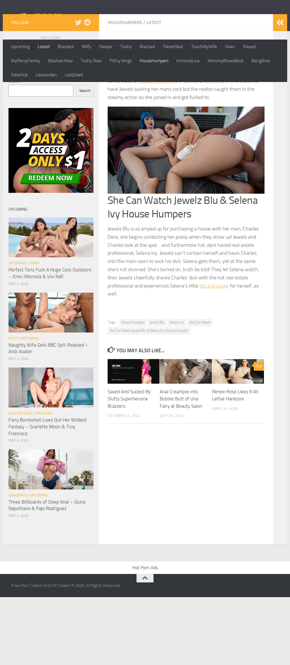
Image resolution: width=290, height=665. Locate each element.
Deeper (105, 46)
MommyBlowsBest (226, 60)
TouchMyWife (204, 46)
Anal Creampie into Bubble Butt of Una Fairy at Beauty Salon (181, 467)
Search (14, 149)
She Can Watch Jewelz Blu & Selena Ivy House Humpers (149, 398)
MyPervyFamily (25, 60)
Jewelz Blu (157, 390)
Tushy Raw (91, 60)
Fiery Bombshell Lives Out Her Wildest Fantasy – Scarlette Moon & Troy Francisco (47, 494)
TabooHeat (173, 46)
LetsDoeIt (74, 74)
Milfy (86, 46)
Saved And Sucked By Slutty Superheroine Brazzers (129, 467)
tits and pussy (214, 354)
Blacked (147, 46)
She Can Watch (199, 390)
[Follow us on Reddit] (87, 90)
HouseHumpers (154, 60)
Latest (44, 46)
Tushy (126, 46)
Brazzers (66, 46)
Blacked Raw (60, 60)
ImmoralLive (188, 60)
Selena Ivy (177, 390)
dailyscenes (125, 129)
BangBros (260, 60)
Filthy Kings (121, 60)
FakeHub (19, 74)
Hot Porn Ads (145, 635)
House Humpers (155, 149)
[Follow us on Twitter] (78, 90)
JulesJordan (46, 74)
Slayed (249, 46)
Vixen (230, 46)
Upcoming (20, 46)
